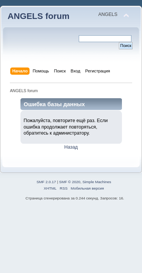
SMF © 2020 (69, 182)
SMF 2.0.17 (46, 182)
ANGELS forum (38, 16)
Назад (71, 147)
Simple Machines (97, 182)
